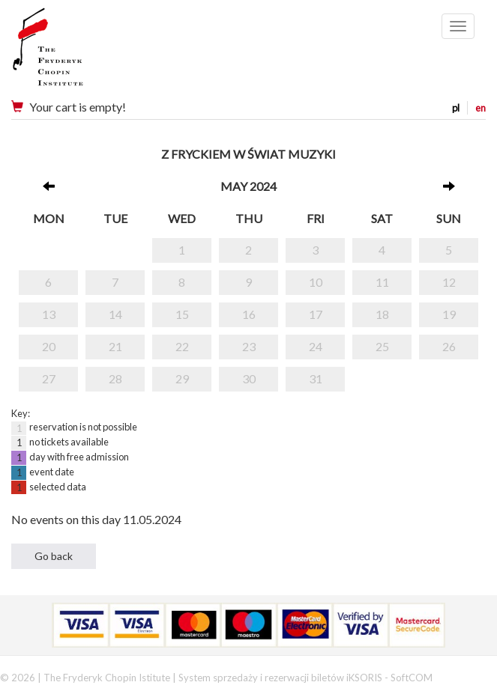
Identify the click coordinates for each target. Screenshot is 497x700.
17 (315, 314)
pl (456, 108)
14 (115, 314)
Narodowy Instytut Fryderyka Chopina (76, 52)
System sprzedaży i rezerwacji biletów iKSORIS (280, 678)
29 (182, 378)
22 (182, 346)
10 (315, 282)
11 (382, 282)
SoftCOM (412, 678)
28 (115, 378)
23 (249, 346)
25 (382, 346)
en (480, 108)
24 (315, 346)
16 (249, 314)
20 (48, 346)
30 (249, 378)
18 (382, 314)
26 (449, 346)
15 (182, 314)
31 (315, 378)
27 (48, 378)
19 (449, 314)
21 (115, 346)
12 (449, 282)
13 (48, 314)
